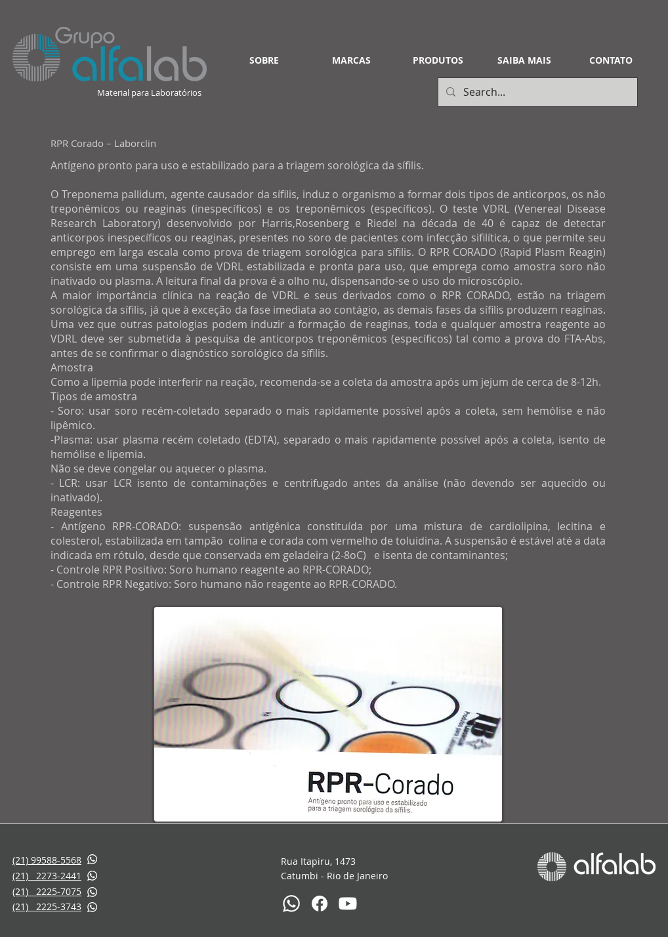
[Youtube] (347, 903)
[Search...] (536, 92)
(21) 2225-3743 (46, 906)
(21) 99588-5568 (46, 860)
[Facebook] (319, 903)
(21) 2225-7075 (46, 891)
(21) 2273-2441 (46, 875)
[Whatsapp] (291, 903)
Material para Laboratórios (150, 92)
